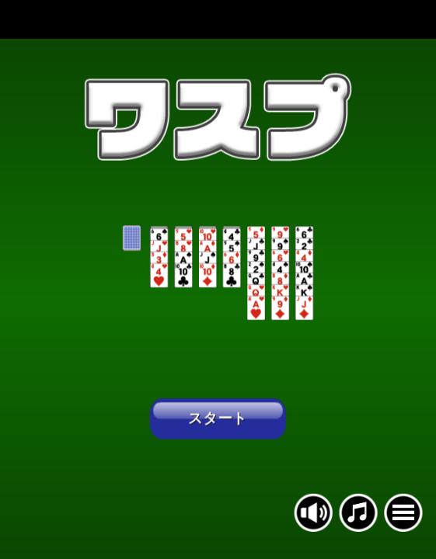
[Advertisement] (218, 19)
